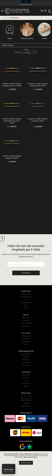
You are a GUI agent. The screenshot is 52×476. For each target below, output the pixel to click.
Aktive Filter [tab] (7, 45)
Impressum (26, 386)
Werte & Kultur (26, 317)
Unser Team (26, 320)
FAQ (26, 299)
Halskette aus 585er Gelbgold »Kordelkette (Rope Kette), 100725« (11, 121)
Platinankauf (26, 365)
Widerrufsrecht (26, 383)
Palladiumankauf (26, 362)
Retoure (26, 305)
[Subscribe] (26, 273)
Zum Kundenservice (26, 294)
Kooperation (26, 326)
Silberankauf (26, 359)
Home (5, 18)
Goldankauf (26, 357)
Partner (26, 344)
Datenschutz (26, 377)
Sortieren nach (18, 52)
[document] (26, 459)
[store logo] (17, 11)
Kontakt (26, 308)
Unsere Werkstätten (26, 323)
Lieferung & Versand (26, 302)
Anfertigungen (26, 341)
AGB (26, 380)
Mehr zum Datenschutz (30, 457)
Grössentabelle (26, 338)
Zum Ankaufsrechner (26, 354)
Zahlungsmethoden (26, 297)
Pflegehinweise (26, 336)
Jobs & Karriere (26, 375)
